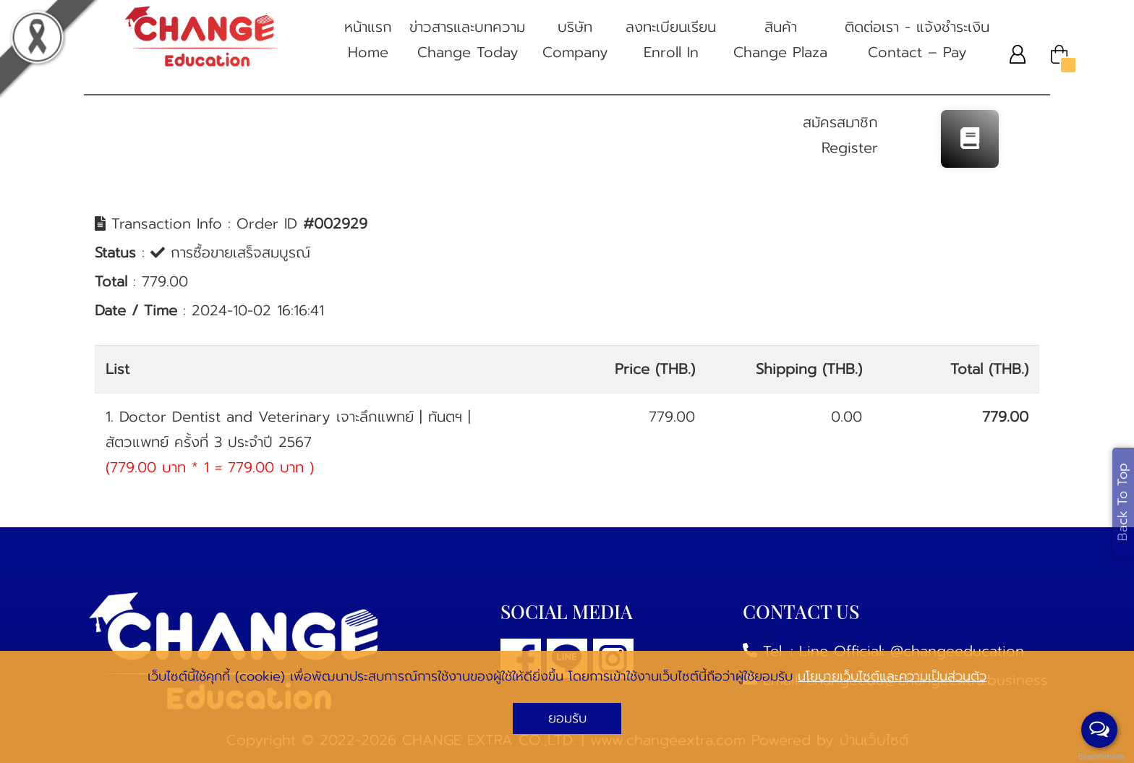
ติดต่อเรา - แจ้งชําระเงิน (917, 40)
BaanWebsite (1100, 757)
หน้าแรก (368, 40)
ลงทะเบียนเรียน (671, 40)
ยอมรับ (567, 718)
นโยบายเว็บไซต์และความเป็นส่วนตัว (892, 676)
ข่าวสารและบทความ (467, 40)
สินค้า (780, 40)
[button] (1018, 53)
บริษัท (575, 40)
